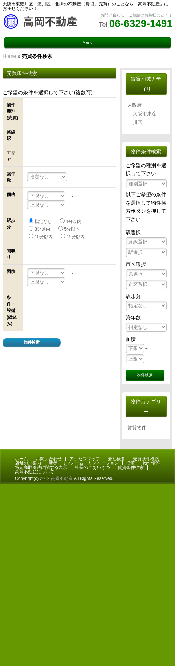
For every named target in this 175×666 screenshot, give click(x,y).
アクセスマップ (84, 459)
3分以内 (42, 229)
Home (9, 56)
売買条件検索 (146, 459)
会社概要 (116, 459)
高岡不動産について (34, 472)
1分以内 (73, 221)
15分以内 (76, 236)
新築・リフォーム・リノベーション (84, 463)
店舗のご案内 (28, 463)
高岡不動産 (62, 478)
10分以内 (44, 236)
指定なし (43, 221)
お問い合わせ (49, 459)
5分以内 (72, 229)
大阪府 (134, 105)
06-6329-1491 (140, 23)
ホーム (21, 459)
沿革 (130, 463)
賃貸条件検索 (131, 467)
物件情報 (151, 463)
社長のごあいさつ (92, 467)
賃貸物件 (136, 427)
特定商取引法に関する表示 (41, 467)
